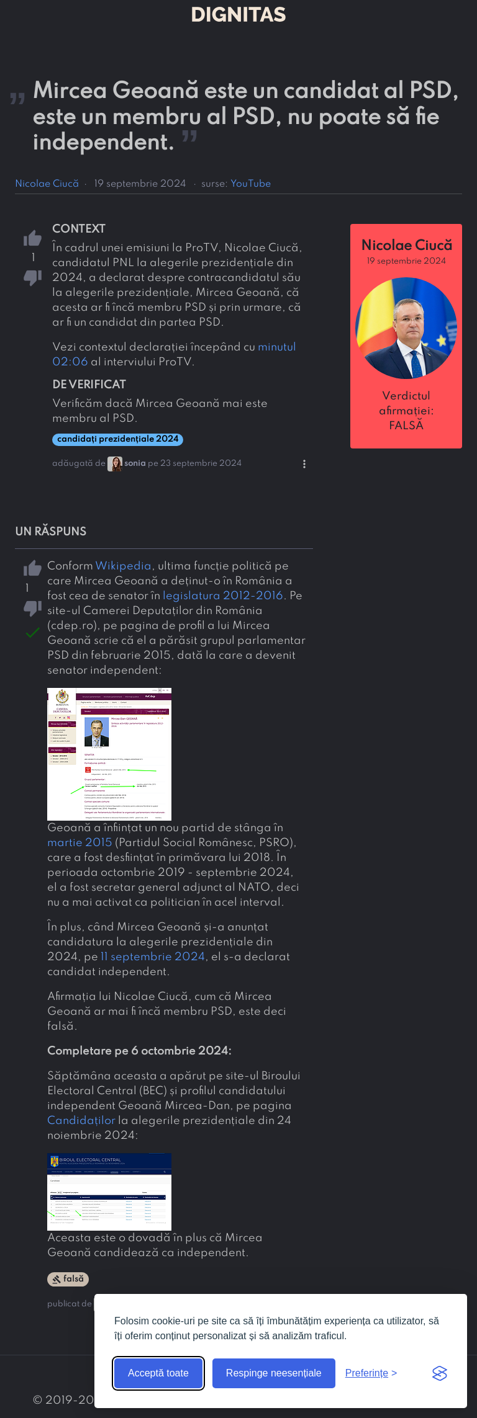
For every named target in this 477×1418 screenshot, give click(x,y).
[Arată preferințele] (371, 1373)
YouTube (250, 184)
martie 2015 (79, 843)
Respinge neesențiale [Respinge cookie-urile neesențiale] (274, 1373)
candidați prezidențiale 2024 (117, 439)
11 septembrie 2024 (153, 957)
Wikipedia (123, 566)
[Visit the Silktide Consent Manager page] (439, 1373)
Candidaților (81, 1120)
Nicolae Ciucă (47, 184)
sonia (135, 464)
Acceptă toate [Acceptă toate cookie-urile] (158, 1373)
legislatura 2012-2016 (223, 596)
